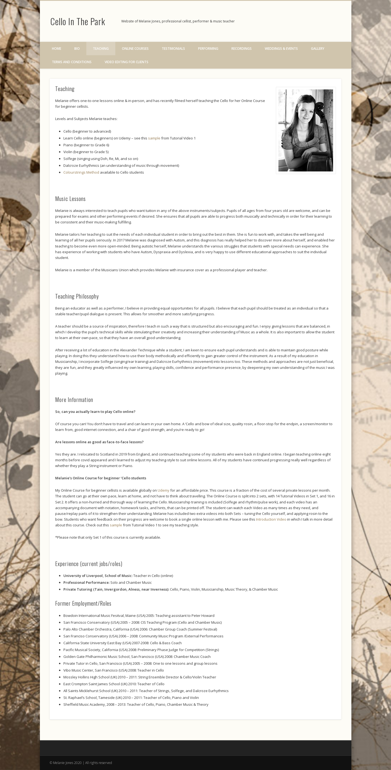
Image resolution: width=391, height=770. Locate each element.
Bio (77, 48)
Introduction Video (271, 519)
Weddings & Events (281, 48)
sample (154, 138)
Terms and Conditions (72, 62)
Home (56, 48)
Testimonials (173, 48)
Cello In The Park (77, 21)
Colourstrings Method (81, 172)
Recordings (241, 48)
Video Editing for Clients (126, 62)
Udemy (163, 490)
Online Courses (135, 48)
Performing (208, 48)
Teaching (101, 48)
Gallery (317, 48)
